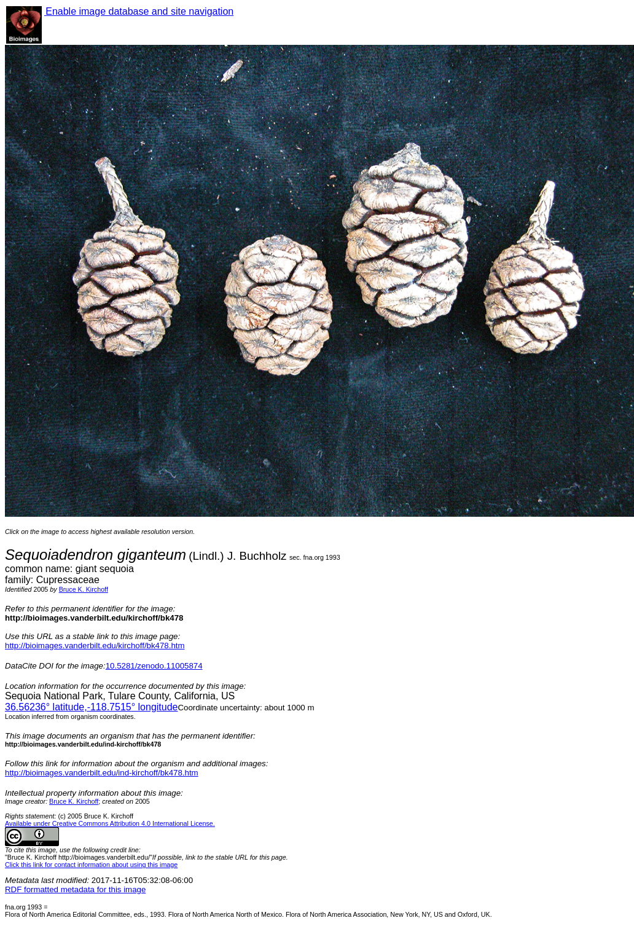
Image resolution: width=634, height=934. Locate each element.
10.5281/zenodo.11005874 (154, 665)
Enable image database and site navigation (138, 11)
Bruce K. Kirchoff (83, 589)
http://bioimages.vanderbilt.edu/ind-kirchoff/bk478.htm (101, 772)
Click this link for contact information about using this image (91, 864)
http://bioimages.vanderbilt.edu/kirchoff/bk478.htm (95, 645)
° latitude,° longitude (91, 707)
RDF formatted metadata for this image (75, 889)
